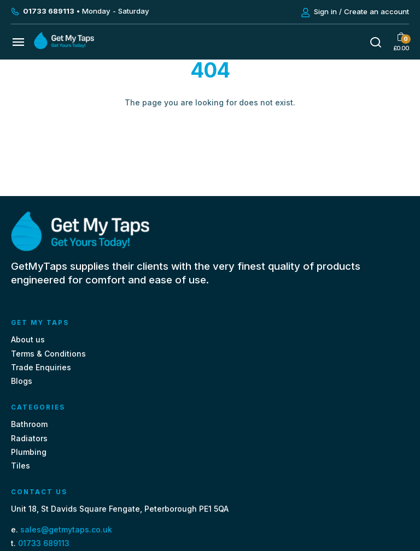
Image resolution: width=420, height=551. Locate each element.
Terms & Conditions (48, 353)
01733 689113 (43, 543)
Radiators (29, 438)
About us (28, 339)
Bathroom (29, 424)
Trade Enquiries (41, 367)
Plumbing (28, 452)
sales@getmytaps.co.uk (66, 529)
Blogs (21, 381)
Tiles (20, 465)
